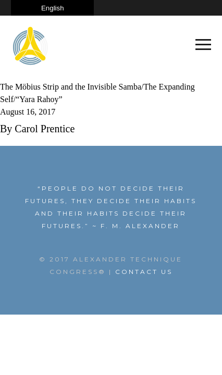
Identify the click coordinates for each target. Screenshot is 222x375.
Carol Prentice (45, 128)
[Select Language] (52, 8)
